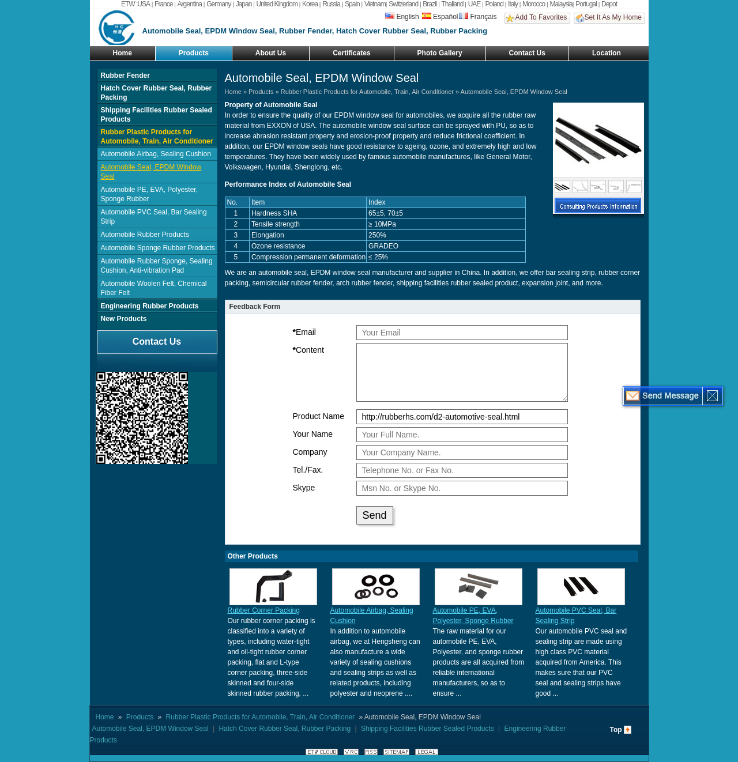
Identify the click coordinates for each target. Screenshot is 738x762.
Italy (513, 4)
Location (606, 53)
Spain (352, 4)
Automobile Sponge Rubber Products (158, 248)
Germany (218, 4)
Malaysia (560, 4)
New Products (124, 319)
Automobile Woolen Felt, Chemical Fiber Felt (154, 288)
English (402, 17)
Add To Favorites (541, 17)
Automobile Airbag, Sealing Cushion (156, 154)
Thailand (453, 4)
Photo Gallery (439, 53)
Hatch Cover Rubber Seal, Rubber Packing (156, 92)
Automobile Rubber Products (145, 235)
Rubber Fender (125, 75)
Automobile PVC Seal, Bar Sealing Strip (154, 216)
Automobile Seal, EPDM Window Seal (151, 171)
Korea (310, 4)
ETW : (129, 4)
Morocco (533, 4)
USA (143, 4)
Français (477, 17)
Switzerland (403, 4)
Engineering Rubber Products (150, 306)
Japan (244, 4)
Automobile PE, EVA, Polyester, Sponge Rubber (149, 194)
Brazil (429, 4)
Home (122, 53)
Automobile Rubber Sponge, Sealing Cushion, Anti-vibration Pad (157, 265)
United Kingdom (277, 4)
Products (194, 53)
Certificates (351, 53)
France (163, 4)
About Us (270, 53)
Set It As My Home (613, 17)
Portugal (586, 4)
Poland (494, 4)
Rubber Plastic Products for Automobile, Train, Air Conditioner (157, 136)
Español (440, 17)
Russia (331, 4)
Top (616, 730)
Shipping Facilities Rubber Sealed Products (156, 114)
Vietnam (375, 4)
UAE (474, 4)
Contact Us (527, 53)
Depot (609, 4)
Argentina (190, 4)
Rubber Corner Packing (264, 610)
